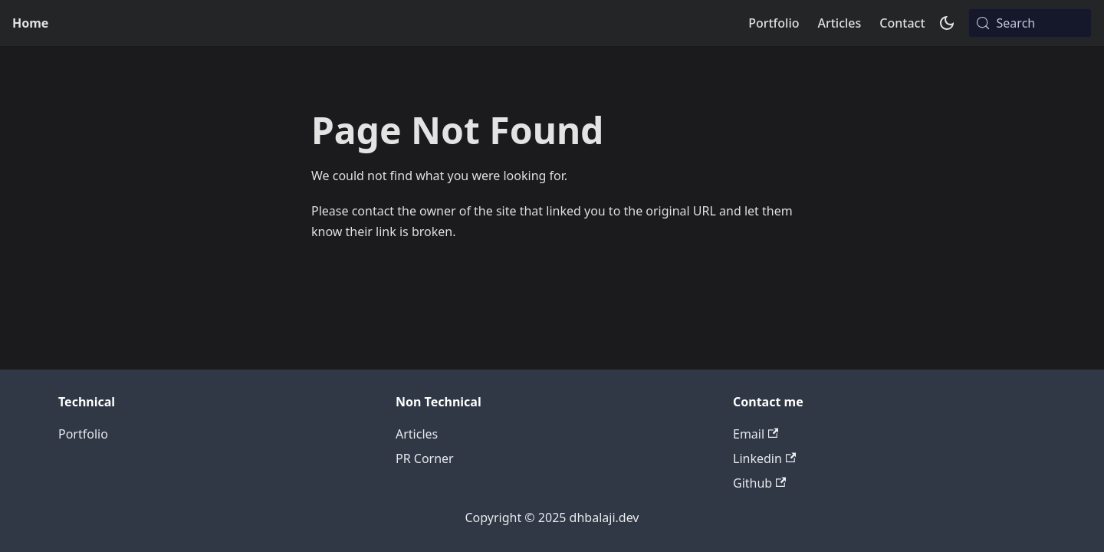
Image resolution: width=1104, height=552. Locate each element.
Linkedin (764, 458)
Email (755, 434)
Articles (839, 23)
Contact (902, 23)
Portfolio (773, 23)
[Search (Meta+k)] (1030, 23)
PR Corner (425, 458)
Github (759, 483)
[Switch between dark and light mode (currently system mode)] (947, 23)
